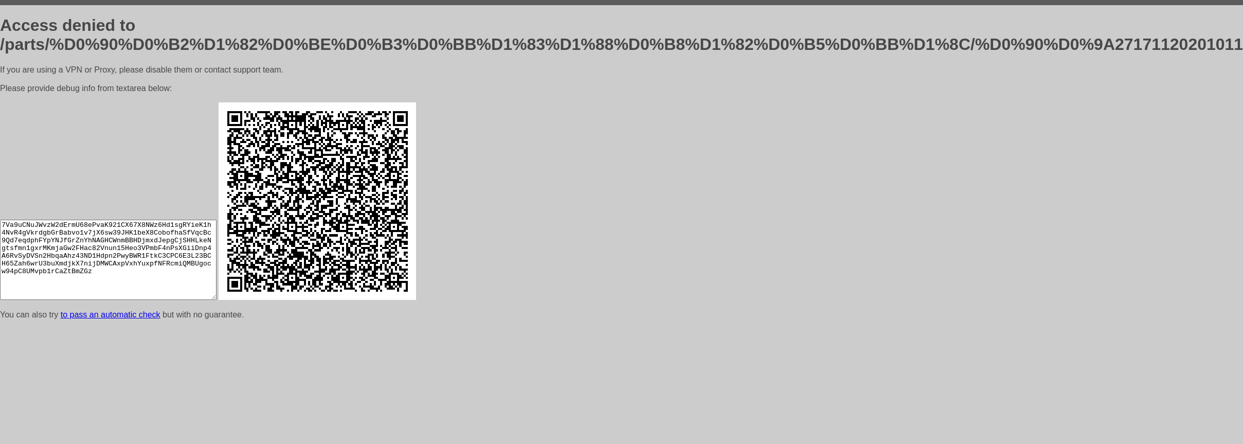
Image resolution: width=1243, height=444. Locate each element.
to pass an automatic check (110, 314)
